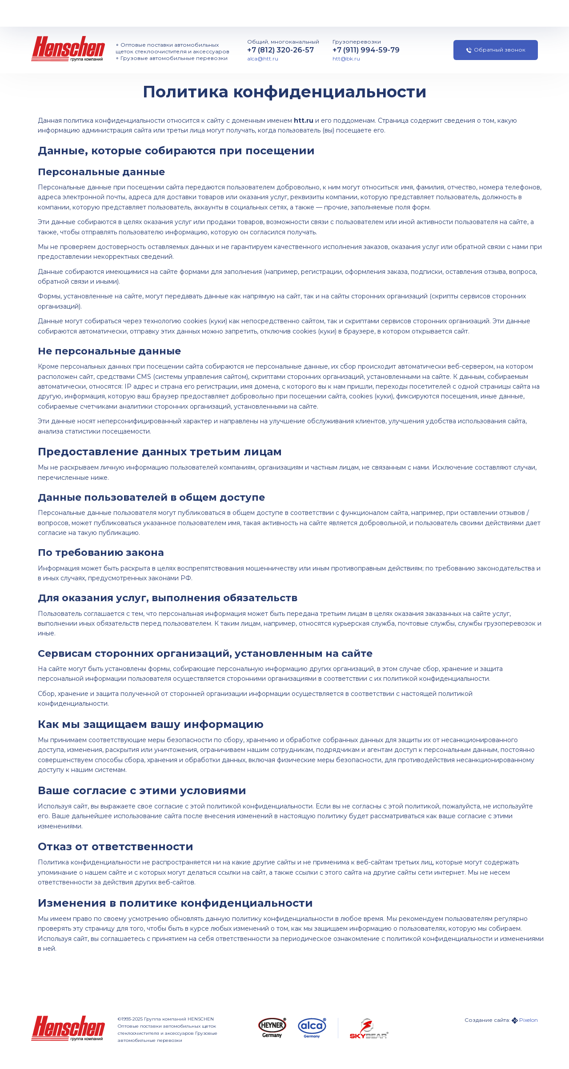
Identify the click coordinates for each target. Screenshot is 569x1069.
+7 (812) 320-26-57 (280, 50)
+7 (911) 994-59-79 (366, 50)
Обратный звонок (495, 49)
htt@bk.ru (346, 58)
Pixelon (528, 1020)
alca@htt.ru (262, 58)
